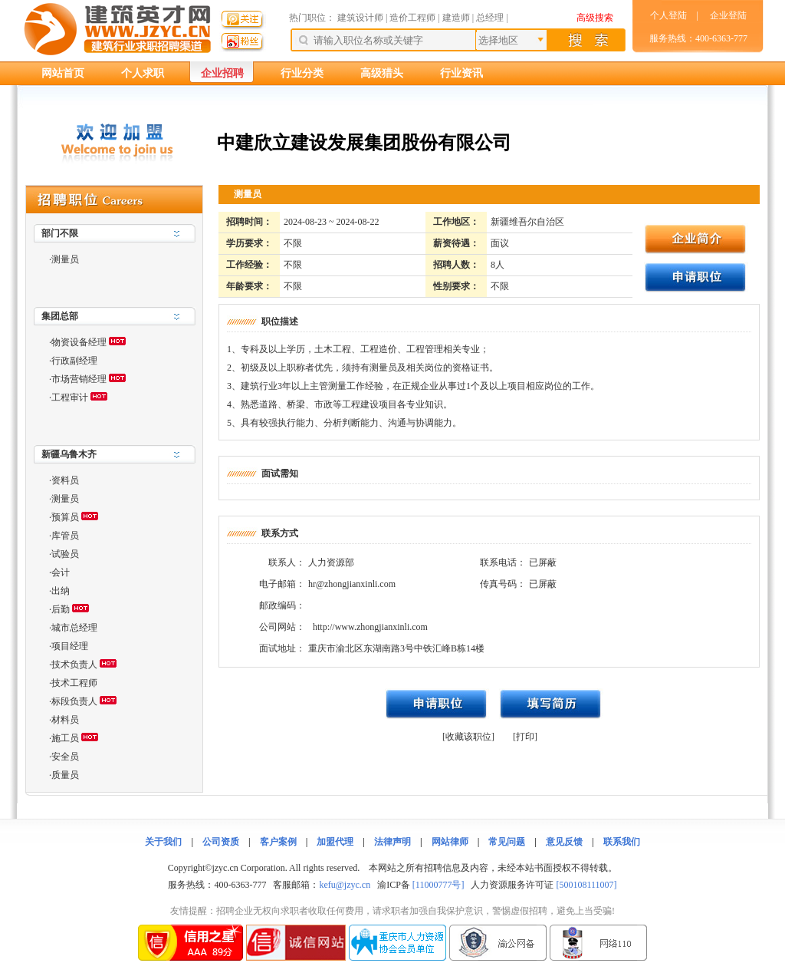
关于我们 (163, 841)
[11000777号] (438, 884)
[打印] (525, 736)
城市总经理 (74, 627)
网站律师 (450, 841)
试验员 (65, 554)
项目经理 (69, 646)
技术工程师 (74, 683)
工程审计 (69, 397)
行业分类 (302, 73)
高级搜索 (594, 17)
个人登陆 (668, 15)
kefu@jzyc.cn (344, 884)
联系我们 (621, 841)
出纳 (60, 590)
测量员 (65, 259)
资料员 (65, 480)
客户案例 (278, 841)
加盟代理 (335, 841)
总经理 (490, 17)
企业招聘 (222, 73)
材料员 (65, 719)
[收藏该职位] (468, 736)
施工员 (65, 738)
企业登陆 (728, 15)
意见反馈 (564, 841)
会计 (60, 572)
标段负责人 (74, 701)
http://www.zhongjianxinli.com (370, 627)
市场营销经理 (79, 379)
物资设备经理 (79, 342)
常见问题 (506, 841)
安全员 (65, 756)
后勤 (60, 609)
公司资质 (220, 841)
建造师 (456, 17)
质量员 (65, 775)
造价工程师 (412, 17)
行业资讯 (461, 73)
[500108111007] (586, 884)
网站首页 (62, 73)
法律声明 (392, 841)
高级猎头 (381, 73)
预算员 (65, 517)
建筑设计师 (361, 17)
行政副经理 (74, 360)
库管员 (65, 535)
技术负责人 (74, 664)
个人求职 (142, 73)
